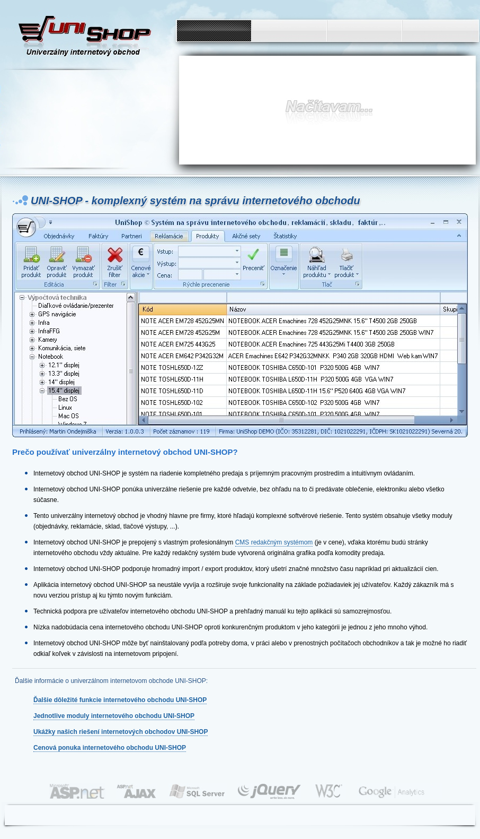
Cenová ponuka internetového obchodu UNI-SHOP (109, 747)
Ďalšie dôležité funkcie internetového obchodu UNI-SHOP (120, 700)
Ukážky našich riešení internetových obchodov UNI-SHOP (120, 732)
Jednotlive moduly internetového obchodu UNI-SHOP (113, 716)
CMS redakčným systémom (274, 542)
